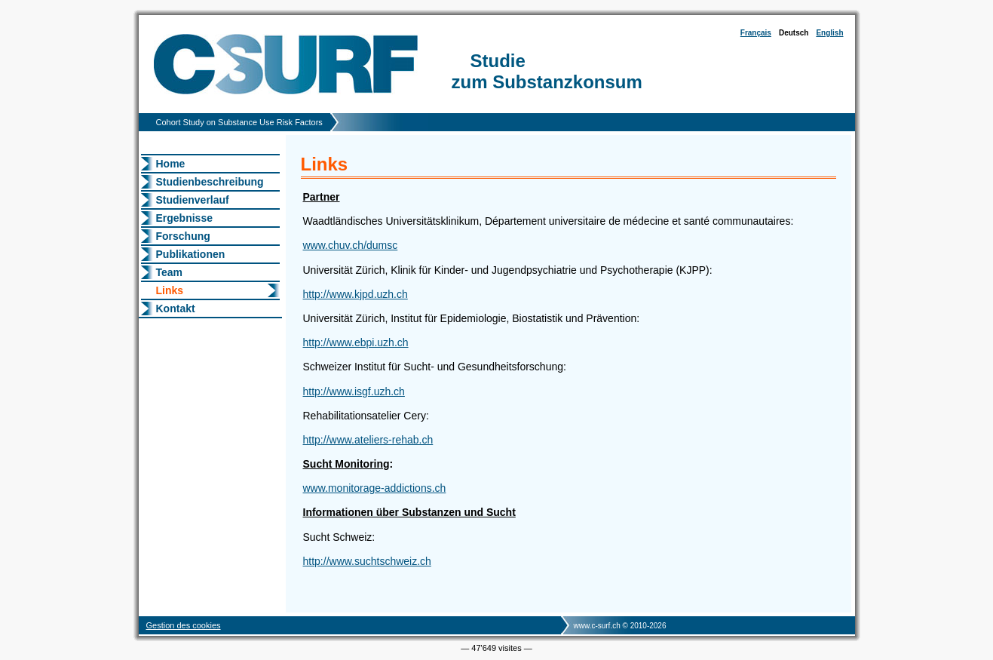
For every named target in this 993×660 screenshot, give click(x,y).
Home (170, 164)
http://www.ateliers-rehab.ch (368, 440)
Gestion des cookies (183, 625)
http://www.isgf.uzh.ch (354, 391)
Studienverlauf (192, 200)
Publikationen (190, 254)
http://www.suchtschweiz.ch (367, 561)
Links (170, 290)
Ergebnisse (184, 218)
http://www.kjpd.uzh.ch (355, 294)
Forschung (183, 236)
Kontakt (175, 308)
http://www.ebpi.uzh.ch (356, 342)
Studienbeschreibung (210, 182)
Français (755, 33)
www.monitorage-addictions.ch (374, 488)
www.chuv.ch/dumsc (350, 245)
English (829, 33)
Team (169, 272)
